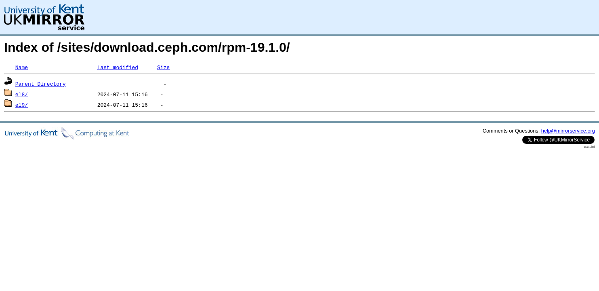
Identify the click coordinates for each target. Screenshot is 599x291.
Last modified (117, 67)
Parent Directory (40, 83)
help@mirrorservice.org (568, 131)
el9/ (21, 104)
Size (163, 67)
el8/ (21, 94)
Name (21, 67)
